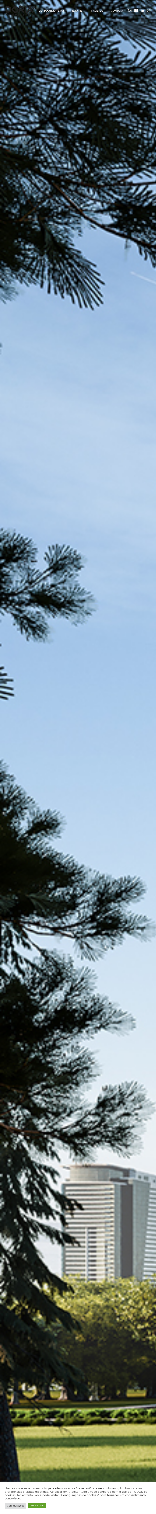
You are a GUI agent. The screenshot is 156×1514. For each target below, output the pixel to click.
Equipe (77, 10)
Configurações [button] (15, 1505)
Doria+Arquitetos (51, 10)
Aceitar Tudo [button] (37, 1505)
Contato (117, 10)
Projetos (96, 10)
